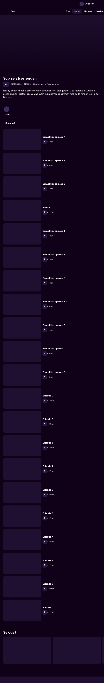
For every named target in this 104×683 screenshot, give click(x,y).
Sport (13, 11)
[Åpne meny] (98, 3)
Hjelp (56, 660)
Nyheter (88, 11)
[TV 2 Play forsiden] (23, 3)
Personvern (81, 660)
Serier (77, 11)
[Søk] (6, 11)
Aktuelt (36, 660)
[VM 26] (41, 11)
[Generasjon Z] (27, 622)
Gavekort (47, 660)
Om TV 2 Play (24, 660)
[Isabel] (77, 622)
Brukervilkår (67, 660)
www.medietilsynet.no (68, 669)
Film (68, 11)
